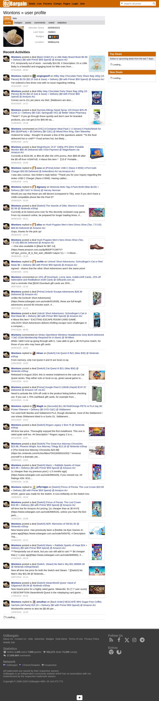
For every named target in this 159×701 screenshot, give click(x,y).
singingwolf (43, 76)
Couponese (49, 665)
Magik (40, 406)
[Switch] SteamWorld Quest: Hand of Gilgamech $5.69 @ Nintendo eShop (43, 584)
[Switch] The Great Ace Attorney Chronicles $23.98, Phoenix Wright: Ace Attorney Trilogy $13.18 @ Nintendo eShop (49, 445)
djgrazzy (41, 186)
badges (18, 22)
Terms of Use (76, 638)
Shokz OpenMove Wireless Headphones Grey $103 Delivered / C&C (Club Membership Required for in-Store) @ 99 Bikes (57, 336)
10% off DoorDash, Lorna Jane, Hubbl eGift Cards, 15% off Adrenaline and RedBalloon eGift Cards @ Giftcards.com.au (56, 278)
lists (15, 18)
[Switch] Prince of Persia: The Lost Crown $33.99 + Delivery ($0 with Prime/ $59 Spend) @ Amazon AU (46, 503)
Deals (32, 3)
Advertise (39, 638)
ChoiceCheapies (29, 665)
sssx (39, 168)
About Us (8, 638)
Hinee (40, 353)
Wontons (16, 57)
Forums (47, 3)
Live (39, 3)
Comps (58, 3)
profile (8, 22)
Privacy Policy (91, 638)
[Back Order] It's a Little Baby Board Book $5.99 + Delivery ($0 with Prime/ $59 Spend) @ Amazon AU (49, 58)
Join (82, 3)
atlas (39, 224)
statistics (62, 22)
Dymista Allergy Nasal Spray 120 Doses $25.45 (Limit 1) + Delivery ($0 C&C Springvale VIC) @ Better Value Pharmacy (49, 111)
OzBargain (10, 665)
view (7, 18)
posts (28, 22)
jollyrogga (42, 486)
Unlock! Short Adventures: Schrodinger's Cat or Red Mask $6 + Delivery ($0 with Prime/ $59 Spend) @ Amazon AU (49, 314)
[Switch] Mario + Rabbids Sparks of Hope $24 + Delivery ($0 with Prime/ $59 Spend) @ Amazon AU (49, 546)
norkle (40, 261)
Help (30, 638)
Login (75, 3)
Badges (50, 638)
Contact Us (20, 638)
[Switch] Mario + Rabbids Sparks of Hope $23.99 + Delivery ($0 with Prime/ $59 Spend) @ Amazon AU (45, 466)
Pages (66, 3)
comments (39, 22)
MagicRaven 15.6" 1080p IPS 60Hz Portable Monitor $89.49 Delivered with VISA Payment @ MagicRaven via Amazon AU (47, 150)
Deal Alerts (61, 638)
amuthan (42, 601)
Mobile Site (9, 642)
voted (51, 22)
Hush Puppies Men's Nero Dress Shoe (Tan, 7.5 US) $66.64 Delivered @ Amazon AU (47, 241)
